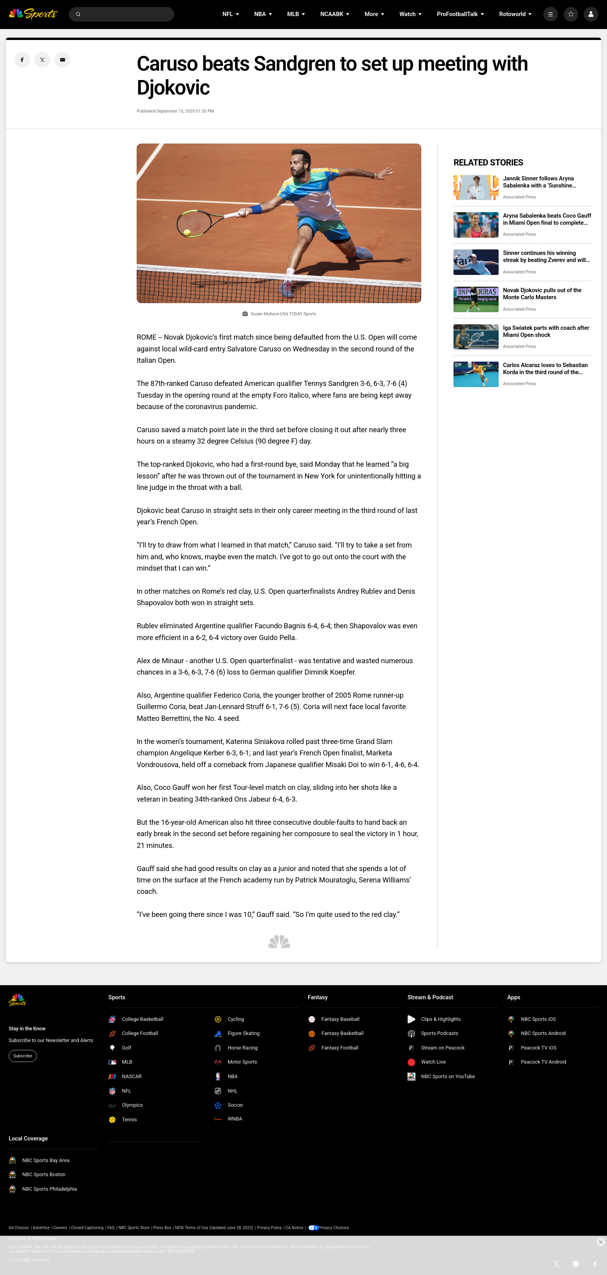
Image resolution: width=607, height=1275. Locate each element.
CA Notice (294, 1228)
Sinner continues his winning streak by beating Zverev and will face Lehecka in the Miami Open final (544, 256)
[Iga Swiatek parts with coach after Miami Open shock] (476, 337)
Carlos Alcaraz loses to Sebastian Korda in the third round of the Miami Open (545, 369)
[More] (550, 14)
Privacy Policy (269, 1228)
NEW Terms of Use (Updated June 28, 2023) (214, 1228)
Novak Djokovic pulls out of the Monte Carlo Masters (542, 294)
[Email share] (62, 59)
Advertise (41, 1228)
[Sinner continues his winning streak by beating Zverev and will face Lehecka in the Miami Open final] (476, 262)
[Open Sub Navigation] (238, 14)
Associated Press (519, 197)
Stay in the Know (27, 1028)
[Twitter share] (42, 59)
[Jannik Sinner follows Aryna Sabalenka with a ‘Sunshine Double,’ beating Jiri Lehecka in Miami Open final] (476, 187)
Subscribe (22, 1056)
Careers (60, 1228)
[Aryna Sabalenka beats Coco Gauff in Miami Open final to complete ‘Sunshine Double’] (476, 225)
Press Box (162, 1228)
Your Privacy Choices (338, 1228)
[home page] (33, 14)
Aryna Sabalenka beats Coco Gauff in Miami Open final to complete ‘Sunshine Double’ (547, 219)
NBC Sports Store (134, 1228)
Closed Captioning (87, 1228)
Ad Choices (19, 1228)
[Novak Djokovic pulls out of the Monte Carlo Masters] (476, 299)
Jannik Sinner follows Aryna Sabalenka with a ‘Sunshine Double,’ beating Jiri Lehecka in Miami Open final (542, 182)
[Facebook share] (22, 59)
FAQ (111, 1228)
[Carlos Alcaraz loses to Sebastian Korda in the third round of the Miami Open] (476, 374)
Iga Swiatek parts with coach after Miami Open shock (546, 331)
